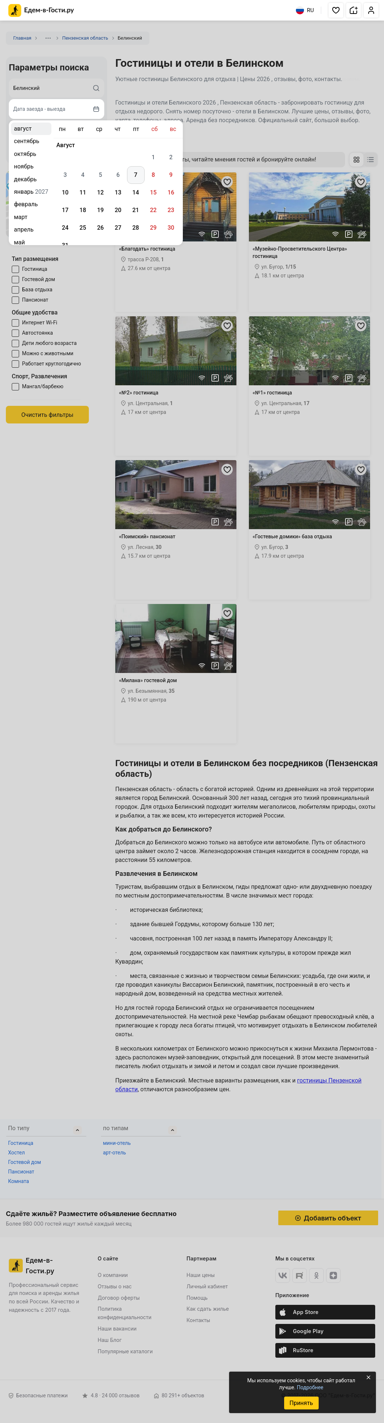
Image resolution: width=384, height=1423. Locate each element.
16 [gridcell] (170, 192)
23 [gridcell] (170, 210)
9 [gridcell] (171, 174)
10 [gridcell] (65, 192)
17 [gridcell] (65, 210)
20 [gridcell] (118, 210)
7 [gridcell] (135, 174)
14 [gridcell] (135, 192)
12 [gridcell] (100, 192)
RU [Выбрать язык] (305, 10)
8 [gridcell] (153, 174)
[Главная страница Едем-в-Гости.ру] (41, 10)
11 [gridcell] (82, 192)
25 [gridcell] (82, 227)
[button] (336, 10)
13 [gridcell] (118, 192)
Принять (301, 1403)
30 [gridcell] (170, 227)
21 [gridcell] (135, 210)
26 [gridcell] (100, 227)
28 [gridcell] (135, 227)
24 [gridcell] (65, 227)
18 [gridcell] (82, 210)
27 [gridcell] (118, 227)
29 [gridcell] (153, 227)
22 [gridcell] (153, 210)
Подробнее (310, 1387)
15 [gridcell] (153, 192)
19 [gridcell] (100, 210)
